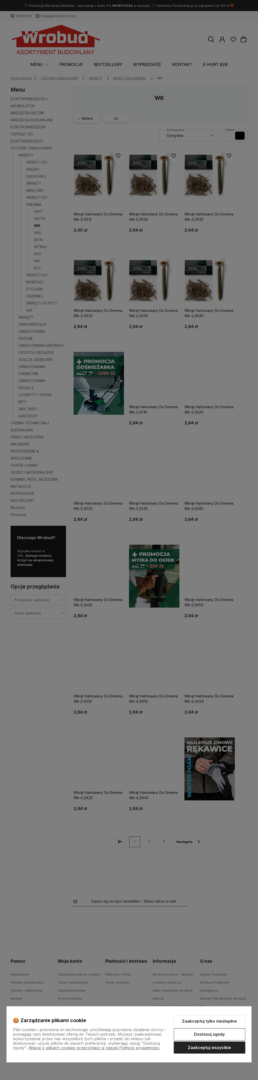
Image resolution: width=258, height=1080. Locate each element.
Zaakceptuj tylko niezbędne (209, 1021)
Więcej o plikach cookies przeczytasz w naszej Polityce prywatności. (94, 1047)
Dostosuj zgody (209, 1034)
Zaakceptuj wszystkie (209, 1047)
